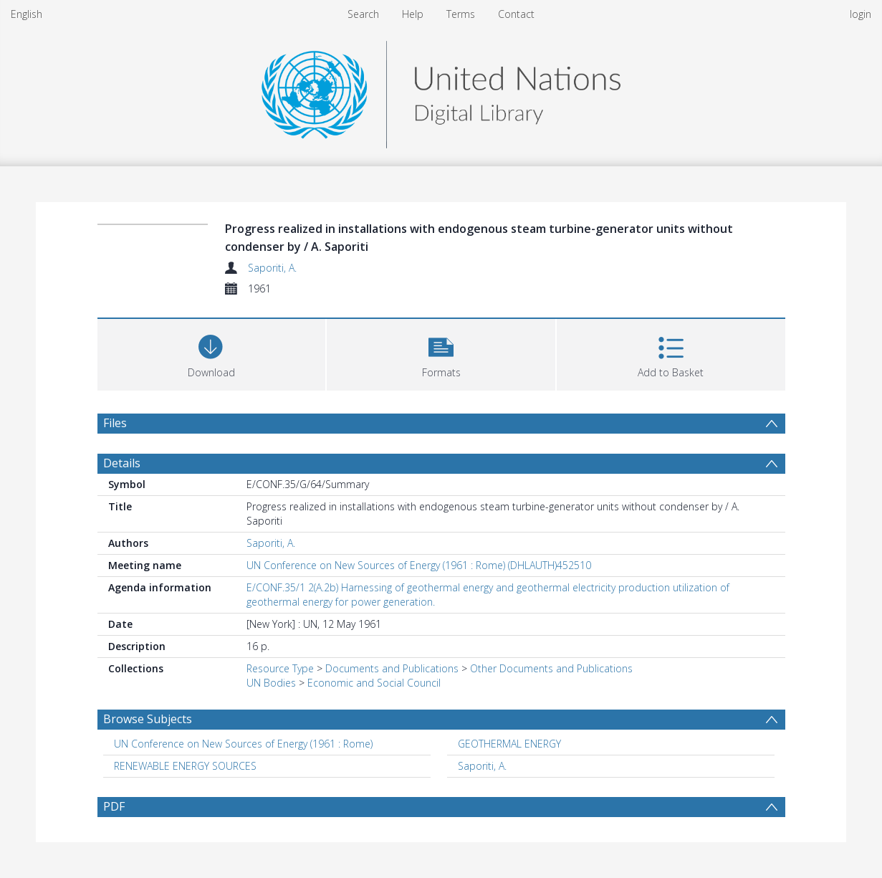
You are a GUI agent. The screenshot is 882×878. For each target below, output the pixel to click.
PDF (114, 806)
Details (121, 463)
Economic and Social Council (374, 682)
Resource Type (280, 668)
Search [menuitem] (363, 14)
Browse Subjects (147, 719)
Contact (516, 14)
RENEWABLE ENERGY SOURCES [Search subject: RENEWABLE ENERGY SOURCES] (185, 766)
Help (412, 14)
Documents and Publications (392, 668)
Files (115, 423)
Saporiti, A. (272, 268)
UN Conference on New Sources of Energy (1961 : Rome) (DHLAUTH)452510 (418, 565)
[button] (441, 353)
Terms (460, 14)
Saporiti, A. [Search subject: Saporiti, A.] (482, 766)
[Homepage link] (440, 91)
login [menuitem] (860, 14)
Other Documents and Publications (551, 668)
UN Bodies (271, 682)
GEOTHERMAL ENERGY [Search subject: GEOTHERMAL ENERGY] (509, 743)
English (26, 14)
